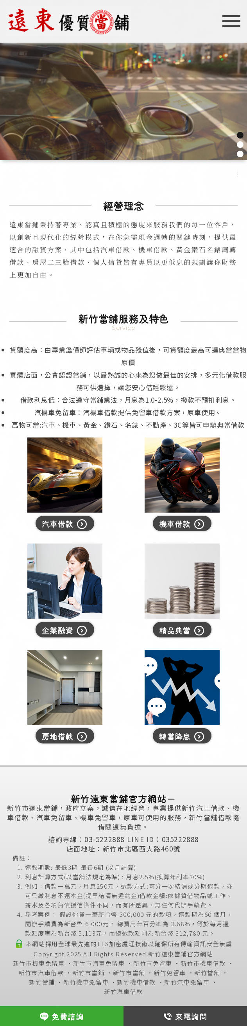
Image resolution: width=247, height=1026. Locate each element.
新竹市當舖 (129, 972)
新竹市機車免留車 (39, 963)
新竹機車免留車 (86, 982)
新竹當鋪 (42, 982)
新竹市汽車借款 (41, 972)
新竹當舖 (207, 972)
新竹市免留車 (152, 963)
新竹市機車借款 (203, 963)
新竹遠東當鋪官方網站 (180, 954)
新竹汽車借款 (123, 991)
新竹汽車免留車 (186, 982)
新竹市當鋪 (88, 972)
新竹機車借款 (136, 982)
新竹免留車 (170, 972)
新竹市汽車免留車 (99, 963)
